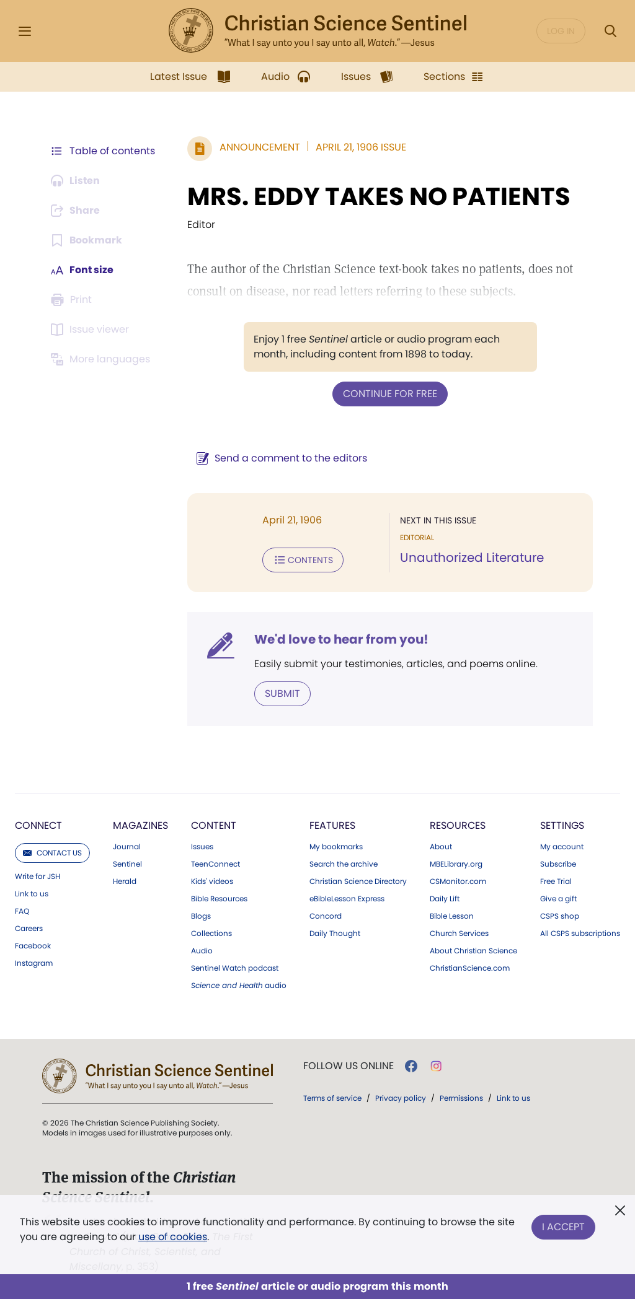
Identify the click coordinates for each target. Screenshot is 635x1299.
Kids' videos (212, 881)
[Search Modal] (610, 31)
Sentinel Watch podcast (234, 968)
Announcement (260, 147)
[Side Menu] (25, 31)
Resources (458, 825)
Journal (127, 847)
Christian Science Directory (358, 881)
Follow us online (348, 1066)
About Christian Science (473, 951)
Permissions (461, 1098)
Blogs (201, 916)
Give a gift (558, 899)
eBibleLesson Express (346, 899)
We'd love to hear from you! (341, 639)
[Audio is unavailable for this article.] (76, 181)
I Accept (563, 1227)
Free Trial (556, 881)
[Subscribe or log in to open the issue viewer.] (91, 329)
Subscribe (558, 864)
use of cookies (172, 1237)
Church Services (459, 933)
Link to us (31, 894)
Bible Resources (219, 899)
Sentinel (127, 864)
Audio (202, 951)
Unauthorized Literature (472, 557)
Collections (211, 933)
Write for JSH (37, 876)
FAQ (22, 911)
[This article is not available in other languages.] (102, 359)
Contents (303, 560)
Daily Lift (445, 899)
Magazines (140, 825)
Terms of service (332, 1098)
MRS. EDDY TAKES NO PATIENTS (379, 196)
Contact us (52, 852)
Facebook (33, 946)
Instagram (34, 963)
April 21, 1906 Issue (361, 147)
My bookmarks (336, 847)
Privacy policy (400, 1098)
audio (238, 985)
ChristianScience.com (470, 968)
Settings (562, 825)
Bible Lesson (452, 916)
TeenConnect (215, 864)
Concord (325, 916)
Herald (124, 881)
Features (332, 825)
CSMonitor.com (458, 881)
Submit (282, 693)
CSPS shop (559, 916)
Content (213, 825)
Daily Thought (334, 933)
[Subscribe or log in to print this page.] (73, 300)
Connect (38, 825)
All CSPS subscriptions (580, 933)
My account (562, 847)
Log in (561, 31)
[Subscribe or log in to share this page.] (76, 210)
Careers (29, 928)
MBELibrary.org (456, 864)
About (441, 847)
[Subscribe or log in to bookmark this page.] (86, 240)
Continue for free (390, 394)
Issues (202, 847)
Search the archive (343, 864)
